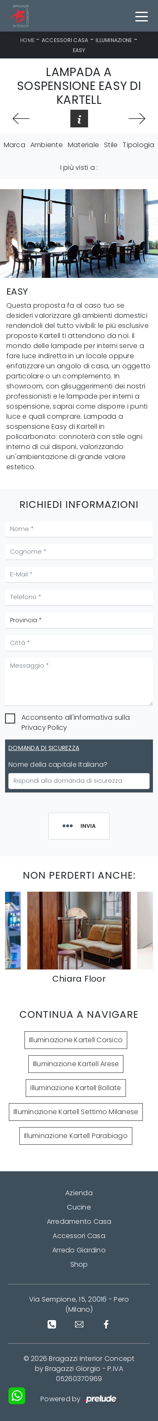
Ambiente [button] (46, 145)
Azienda (79, 1193)
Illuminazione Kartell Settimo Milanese (76, 1112)
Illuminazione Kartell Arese (76, 1064)
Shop (79, 1264)
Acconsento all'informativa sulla (75, 722)
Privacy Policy (44, 727)
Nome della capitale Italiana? (57, 764)
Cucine (79, 1207)
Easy (79, 50)
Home (27, 40)
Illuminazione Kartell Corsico (76, 1040)
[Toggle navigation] (141, 16)
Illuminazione (114, 40)
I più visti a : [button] (79, 167)
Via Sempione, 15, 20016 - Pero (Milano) (79, 1304)
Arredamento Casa (79, 1221)
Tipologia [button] (138, 145)
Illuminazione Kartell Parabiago (76, 1136)
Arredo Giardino (79, 1250)
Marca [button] (14, 145)
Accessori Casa (65, 40)
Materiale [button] (83, 145)
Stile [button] (111, 145)
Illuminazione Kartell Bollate (75, 1088)
